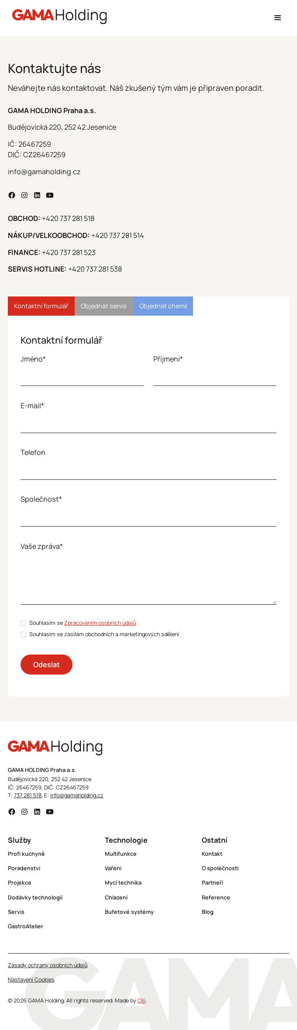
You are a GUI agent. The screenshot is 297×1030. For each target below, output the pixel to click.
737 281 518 (27, 795)
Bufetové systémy (129, 912)
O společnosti (220, 868)
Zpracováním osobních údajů (100, 623)
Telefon (33, 452)
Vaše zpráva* (42, 546)
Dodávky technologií (35, 897)
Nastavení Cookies (31, 979)
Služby (19, 840)
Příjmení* (168, 359)
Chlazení (116, 897)
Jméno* (33, 359)
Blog (208, 912)
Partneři (212, 882)
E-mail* (32, 405)
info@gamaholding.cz (77, 795)
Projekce (19, 882)
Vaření (113, 868)
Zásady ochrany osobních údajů (47, 965)
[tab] (41, 305)
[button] (277, 17)
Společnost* (41, 499)
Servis (16, 912)
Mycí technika (123, 882)
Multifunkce (121, 854)
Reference (216, 897)
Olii (141, 1000)
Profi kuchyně (26, 854)
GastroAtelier (25, 926)
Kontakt (212, 854)
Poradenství (24, 868)
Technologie (126, 840)
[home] (57, 18)
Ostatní (215, 840)
